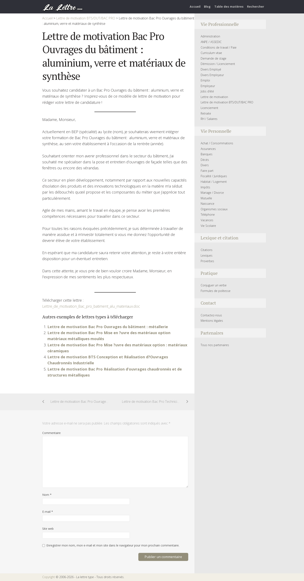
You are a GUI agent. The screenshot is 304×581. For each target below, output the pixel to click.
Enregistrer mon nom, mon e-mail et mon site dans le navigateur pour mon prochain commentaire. (112, 545)
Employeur (208, 86)
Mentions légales (212, 321)
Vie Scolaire (208, 226)
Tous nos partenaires (215, 345)
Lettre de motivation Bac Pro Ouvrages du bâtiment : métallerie (107, 326)
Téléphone (208, 214)
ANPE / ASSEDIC (211, 42)
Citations (206, 250)
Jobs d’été (207, 91)
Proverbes (207, 261)
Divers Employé (211, 69)
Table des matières (229, 6)
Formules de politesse (215, 291)
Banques (206, 154)
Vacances (207, 220)
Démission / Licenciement (218, 64)
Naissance (207, 204)
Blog (207, 6)
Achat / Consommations (217, 143)
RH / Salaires (209, 119)
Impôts (205, 187)
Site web (48, 529)
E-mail (47, 512)
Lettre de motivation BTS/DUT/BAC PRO (227, 102)
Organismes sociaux (214, 209)
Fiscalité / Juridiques (214, 176)
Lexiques (206, 255)
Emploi (205, 80)
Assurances (208, 149)
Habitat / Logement (214, 182)
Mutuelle (206, 198)
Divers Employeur (212, 75)
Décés (205, 160)
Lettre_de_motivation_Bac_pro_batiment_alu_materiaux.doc (91, 306)
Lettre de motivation (214, 97)
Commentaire (51, 433)
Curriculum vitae (211, 53)
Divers (205, 165)
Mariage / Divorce (212, 193)
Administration (210, 36)
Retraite (206, 113)
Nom (47, 495)
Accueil (195, 6)
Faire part (207, 171)
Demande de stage (213, 58)
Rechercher (255, 6)
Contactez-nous (211, 315)
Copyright (48, 577)
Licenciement (209, 108)
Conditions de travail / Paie (218, 47)
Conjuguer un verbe (214, 285)
